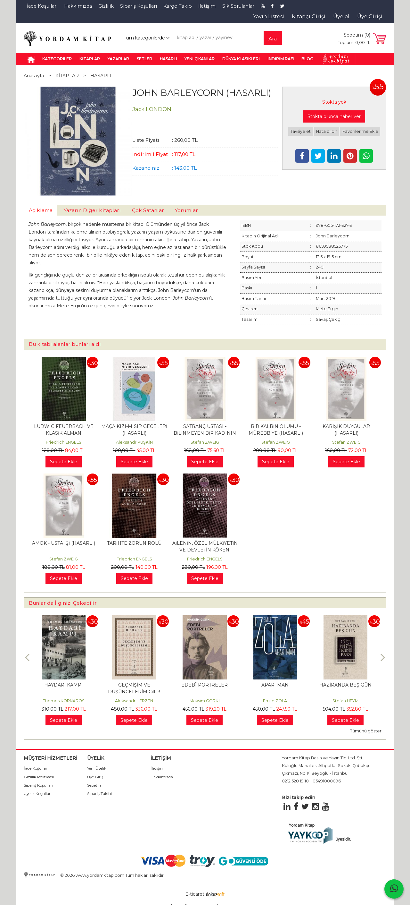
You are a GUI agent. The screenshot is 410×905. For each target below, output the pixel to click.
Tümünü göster (365, 731)
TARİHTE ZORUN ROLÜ (134, 543)
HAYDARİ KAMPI (63, 685)
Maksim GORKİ (205, 700)
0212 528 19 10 (295, 781)
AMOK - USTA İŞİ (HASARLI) (63, 543)
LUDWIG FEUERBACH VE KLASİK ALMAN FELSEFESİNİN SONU (64, 433)
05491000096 (327, 781)
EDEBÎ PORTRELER (204, 685)
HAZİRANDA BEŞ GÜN (345, 685)
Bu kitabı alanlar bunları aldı (65, 344)
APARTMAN (275, 685)
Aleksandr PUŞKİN (134, 442)
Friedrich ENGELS (63, 442)
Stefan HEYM (345, 700)
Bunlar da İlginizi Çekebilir (63, 603)
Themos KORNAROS (64, 700)
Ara (272, 39)
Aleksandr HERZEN (134, 700)
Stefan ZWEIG (205, 442)
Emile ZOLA (275, 700)
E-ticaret (194, 894)
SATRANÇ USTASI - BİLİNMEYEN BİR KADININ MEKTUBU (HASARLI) (205, 433)
